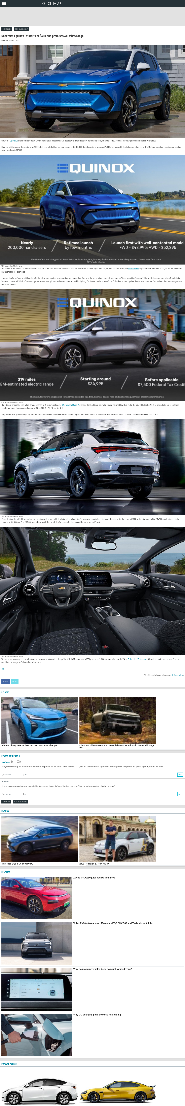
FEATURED (5, 872)
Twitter (14, 681)
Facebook (6, 681)
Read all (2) (6, 802)
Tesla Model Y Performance (137, 659)
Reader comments (11, 756)
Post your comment (21, 29)
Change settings (177, 675)
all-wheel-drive (133, 268)
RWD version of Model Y (70, 405)
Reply (180, 775)
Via (2, 668)
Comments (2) (7, 29)
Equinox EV (14, 140)
